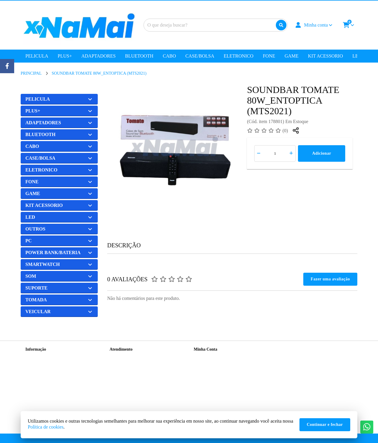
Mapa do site (120, 364)
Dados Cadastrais (208, 357)
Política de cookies (45, 426)
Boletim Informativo (211, 372)
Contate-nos (120, 357)
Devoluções (119, 372)
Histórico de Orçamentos (214, 364)
